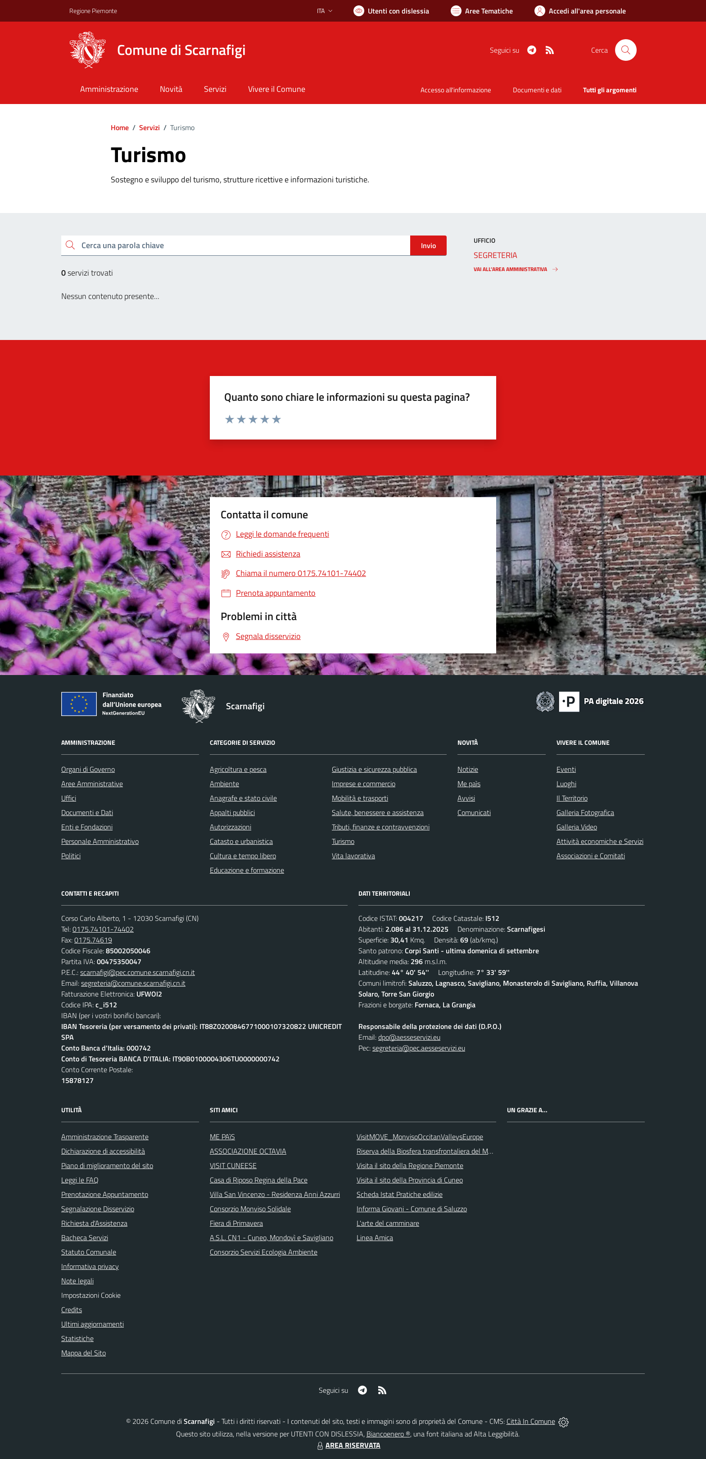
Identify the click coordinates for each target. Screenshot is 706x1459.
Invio (428, 245)
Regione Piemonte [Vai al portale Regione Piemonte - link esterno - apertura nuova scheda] (93, 10)
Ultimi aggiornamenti (92, 1324)
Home (120, 127)
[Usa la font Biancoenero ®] (391, 11)
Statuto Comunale (88, 1251)
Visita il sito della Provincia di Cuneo (410, 1179)
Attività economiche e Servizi (600, 841)
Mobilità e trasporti (360, 798)
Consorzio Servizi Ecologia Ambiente (263, 1251)
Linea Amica (375, 1237)
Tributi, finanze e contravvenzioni (381, 826)
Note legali (77, 1280)
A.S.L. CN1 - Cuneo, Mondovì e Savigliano (271, 1237)
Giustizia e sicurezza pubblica (374, 769)
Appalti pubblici (232, 812)
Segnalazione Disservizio (97, 1208)
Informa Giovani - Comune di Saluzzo (412, 1208)
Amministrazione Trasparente (105, 1136)
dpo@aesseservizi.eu (409, 1037)
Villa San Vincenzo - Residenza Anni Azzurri (275, 1194)
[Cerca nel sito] (626, 50)
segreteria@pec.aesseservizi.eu (418, 1047)
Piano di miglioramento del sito (107, 1165)
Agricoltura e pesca (238, 769)
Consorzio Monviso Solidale (250, 1208)
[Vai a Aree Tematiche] (482, 11)
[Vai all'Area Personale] (580, 11)
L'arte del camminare (388, 1223)
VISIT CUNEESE (233, 1165)
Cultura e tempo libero (243, 855)
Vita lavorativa (353, 855)
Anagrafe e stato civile (243, 798)
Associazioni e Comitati (591, 855)
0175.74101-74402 (103, 929)
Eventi (566, 769)
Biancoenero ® (388, 1433)
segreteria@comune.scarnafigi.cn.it (133, 983)
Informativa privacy (90, 1266)
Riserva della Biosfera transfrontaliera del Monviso (432, 1151)
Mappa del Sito (83, 1352)
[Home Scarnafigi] (157, 50)
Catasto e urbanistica (241, 841)
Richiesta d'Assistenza (94, 1223)
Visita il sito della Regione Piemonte (410, 1165)
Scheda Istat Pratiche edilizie (400, 1194)
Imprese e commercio (363, 783)
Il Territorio (572, 798)
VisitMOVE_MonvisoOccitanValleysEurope (420, 1136)
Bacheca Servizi (84, 1237)
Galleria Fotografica (585, 812)
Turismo (343, 841)
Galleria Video (577, 826)
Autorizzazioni (230, 826)
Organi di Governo (88, 769)
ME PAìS (222, 1136)
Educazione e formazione (247, 870)
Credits (71, 1309)
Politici (71, 855)
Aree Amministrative (92, 783)
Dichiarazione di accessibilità (103, 1151)
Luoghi (566, 783)
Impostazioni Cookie (91, 1295)
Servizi (149, 127)
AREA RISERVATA (347, 1445)
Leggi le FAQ (80, 1179)
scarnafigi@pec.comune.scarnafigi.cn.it (137, 972)
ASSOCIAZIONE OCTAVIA (248, 1151)
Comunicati (474, 812)
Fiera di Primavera (236, 1223)
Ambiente (224, 783)
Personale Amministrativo (100, 841)
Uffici (68, 798)
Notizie (467, 769)
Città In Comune (531, 1421)
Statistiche (77, 1338)
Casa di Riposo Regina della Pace (259, 1179)
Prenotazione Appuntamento (104, 1194)
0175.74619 (93, 939)
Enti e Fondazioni (87, 826)
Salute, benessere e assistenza (378, 812)
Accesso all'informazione (456, 90)
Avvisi (466, 798)
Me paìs (468, 783)
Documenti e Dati (87, 812)
